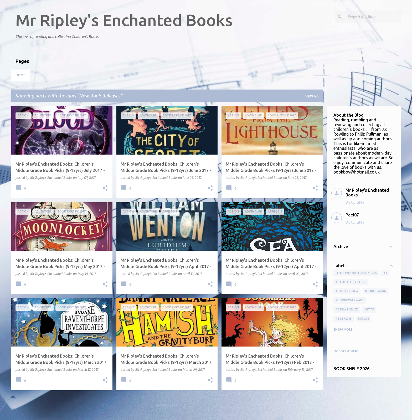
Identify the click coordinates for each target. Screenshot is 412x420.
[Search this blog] (373, 17)
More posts (167, 405)
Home (20, 75)
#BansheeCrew (347, 291)
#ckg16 (363, 318)
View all (312, 96)
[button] (105, 188)
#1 (385, 272)
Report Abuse (345, 351)
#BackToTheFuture (351, 282)
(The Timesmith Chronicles (356, 272)
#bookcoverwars (350, 300)
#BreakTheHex (347, 309)
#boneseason (375, 291)
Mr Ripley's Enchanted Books (124, 20)
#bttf (369, 309)
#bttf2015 (344, 318)
